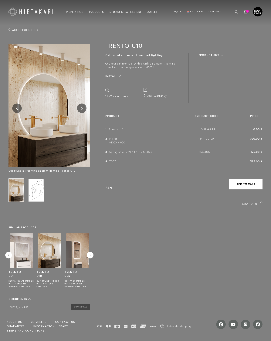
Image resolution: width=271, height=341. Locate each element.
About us (14, 322)
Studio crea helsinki (125, 11)
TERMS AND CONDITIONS (26, 330)
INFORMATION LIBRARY (50, 326)
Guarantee (16, 326)
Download (80, 306)
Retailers (39, 322)
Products (96, 11)
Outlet (152, 11)
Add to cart (245, 184)
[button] (19, 299)
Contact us (65, 322)
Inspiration (74, 11)
